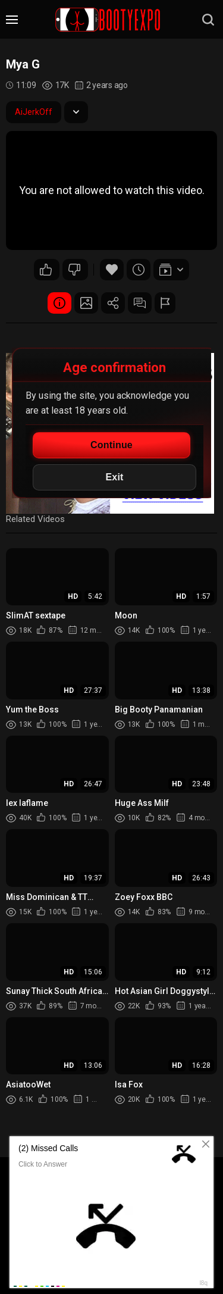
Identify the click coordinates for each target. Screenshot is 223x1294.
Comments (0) (140, 303)
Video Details (59, 303)
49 (46, 270)
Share (113, 303)
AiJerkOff (33, 112)
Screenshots (86, 303)
